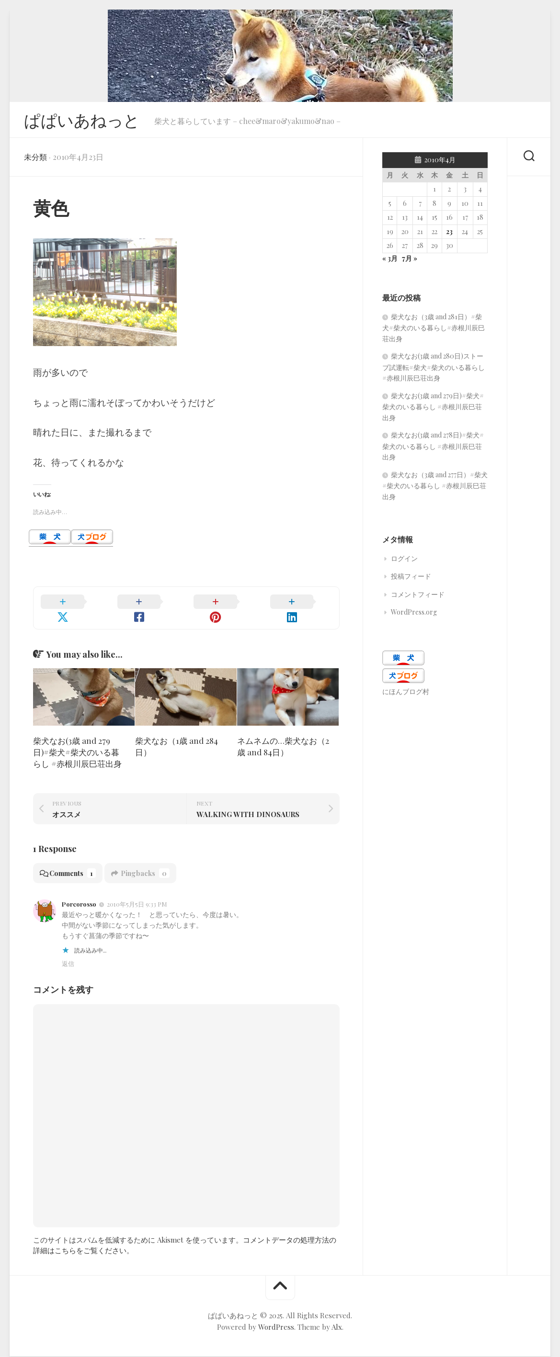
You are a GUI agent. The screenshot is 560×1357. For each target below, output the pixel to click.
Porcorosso (79, 895)
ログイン (404, 561)
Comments (70, 864)
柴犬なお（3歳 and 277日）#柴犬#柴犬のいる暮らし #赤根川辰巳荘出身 (435, 488)
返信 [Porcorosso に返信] (68, 954)
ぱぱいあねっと (85, 121)
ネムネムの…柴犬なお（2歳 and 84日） (283, 738)
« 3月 (390, 261)
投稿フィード (411, 578)
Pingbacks (145, 864)
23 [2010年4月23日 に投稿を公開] (449, 234)
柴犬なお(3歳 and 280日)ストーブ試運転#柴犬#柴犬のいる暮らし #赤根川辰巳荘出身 (433, 369)
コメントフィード (418, 597)
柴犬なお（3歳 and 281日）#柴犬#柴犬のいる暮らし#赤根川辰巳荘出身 (433, 330)
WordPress (276, 1318)
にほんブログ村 (405, 694)
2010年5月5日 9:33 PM (137, 895)
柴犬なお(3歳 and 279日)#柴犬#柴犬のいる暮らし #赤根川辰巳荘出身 (77, 743)
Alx (336, 1318)
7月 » (409, 261)
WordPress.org (414, 614)
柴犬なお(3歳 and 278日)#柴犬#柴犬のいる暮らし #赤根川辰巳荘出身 (433, 448)
